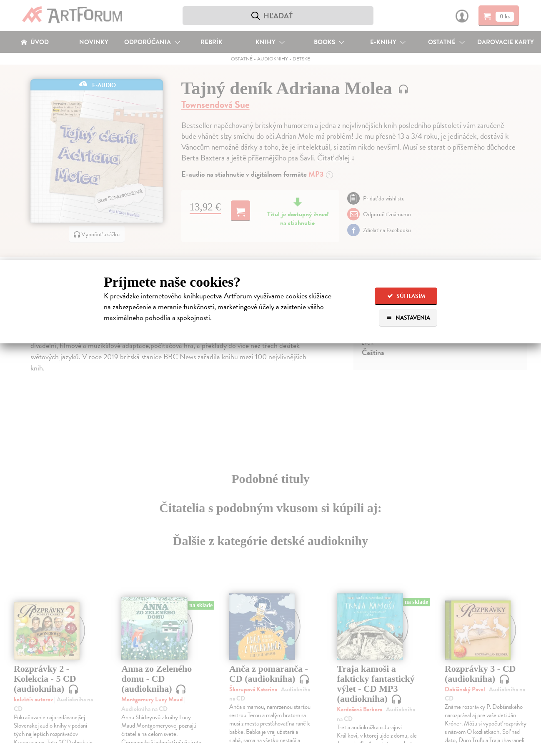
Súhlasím (406, 296)
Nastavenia (408, 317)
